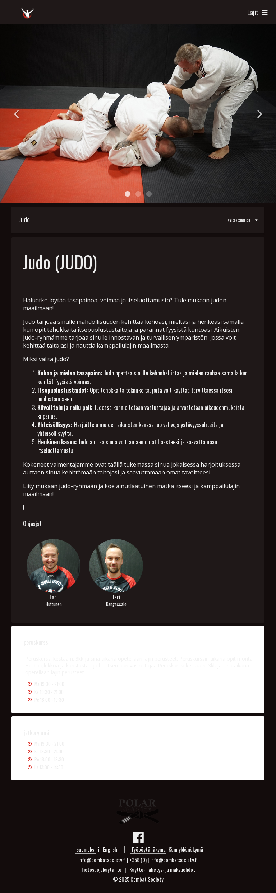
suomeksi (86, 849)
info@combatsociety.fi (174, 860)
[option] (138, 113)
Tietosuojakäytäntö (101, 869)
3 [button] (148, 194)
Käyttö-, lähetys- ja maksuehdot (162, 869)
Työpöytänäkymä (148, 849)
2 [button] (138, 194)
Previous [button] (16, 114)
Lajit (258, 12)
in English (107, 849)
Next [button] (260, 114)
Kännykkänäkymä (186, 849)
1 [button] (127, 194)
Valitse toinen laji (135, 219)
